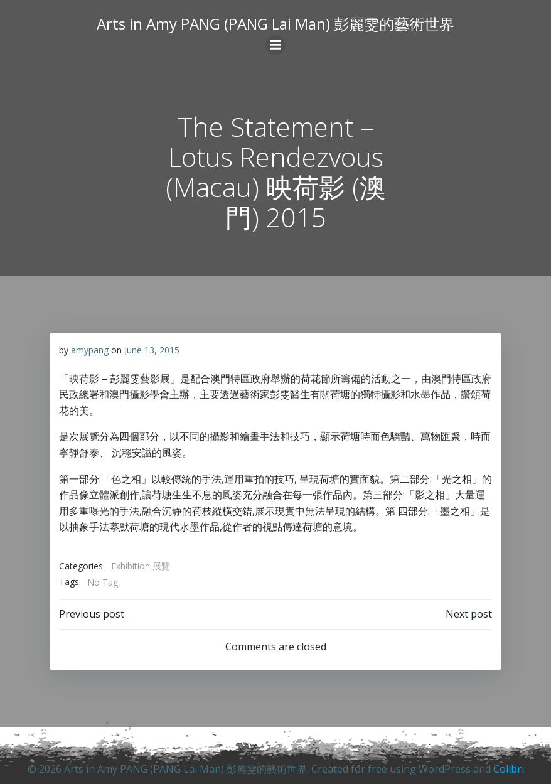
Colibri (508, 769)
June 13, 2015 (151, 350)
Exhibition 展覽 (140, 566)
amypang (90, 350)
